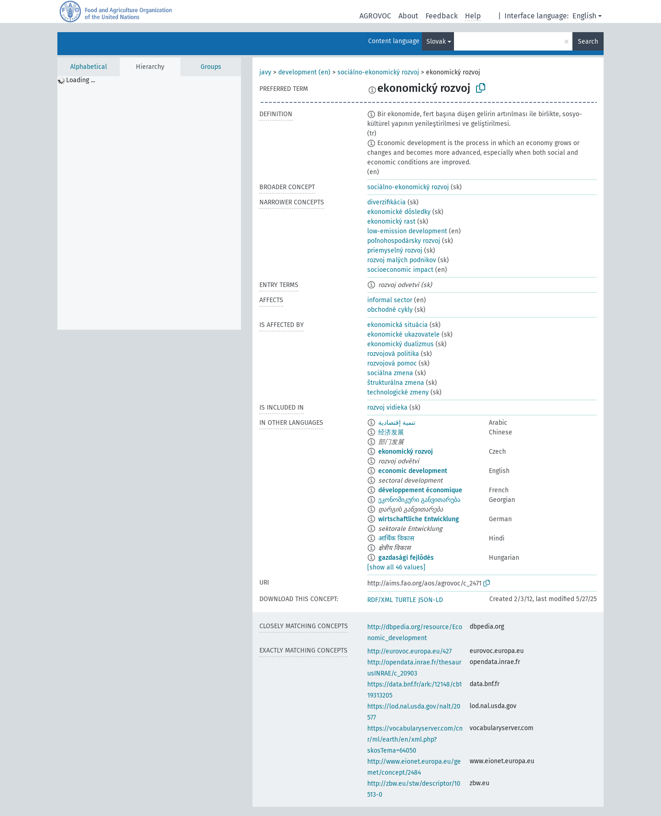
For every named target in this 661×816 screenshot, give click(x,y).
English (584, 15)
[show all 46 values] (396, 567)
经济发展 (391, 432)
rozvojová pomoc (392, 363)
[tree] (149, 203)
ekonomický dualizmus (400, 344)
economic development (412, 471)
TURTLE (405, 600)
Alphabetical (88, 67)
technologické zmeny (398, 392)
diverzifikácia (386, 202)
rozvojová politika (393, 354)
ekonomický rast (391, 221)
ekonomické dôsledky (399, 212)
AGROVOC (375, 15)
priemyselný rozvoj (394, 250)
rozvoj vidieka (387, 407)
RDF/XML (380, 600)
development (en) (304, 72)
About (408, 15)
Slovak (436, 41)
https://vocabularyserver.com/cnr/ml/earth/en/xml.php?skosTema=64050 (415, 739)
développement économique (420, 490)
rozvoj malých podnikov (401, 260)
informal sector (389, 300)
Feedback (442, 15)
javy (265, 72)
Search (588, 41)
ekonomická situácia (397, 325)
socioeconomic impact (400, 270)
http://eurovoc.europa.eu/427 (409, 651)
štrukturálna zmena (395, 383)
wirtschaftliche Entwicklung (418, 519)
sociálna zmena (390, 373)
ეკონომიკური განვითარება (419, 500)
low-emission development (407, 231)
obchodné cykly (390, 310)
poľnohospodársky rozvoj (403, 241)
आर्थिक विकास (396, 538)
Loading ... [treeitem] (80, 80)
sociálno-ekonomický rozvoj (378, 72)
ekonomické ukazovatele (403, 334)
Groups (211, 67)
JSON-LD (430, 600)
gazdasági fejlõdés (406, 558)
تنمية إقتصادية (396, 423)
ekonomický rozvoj (405, 452)
